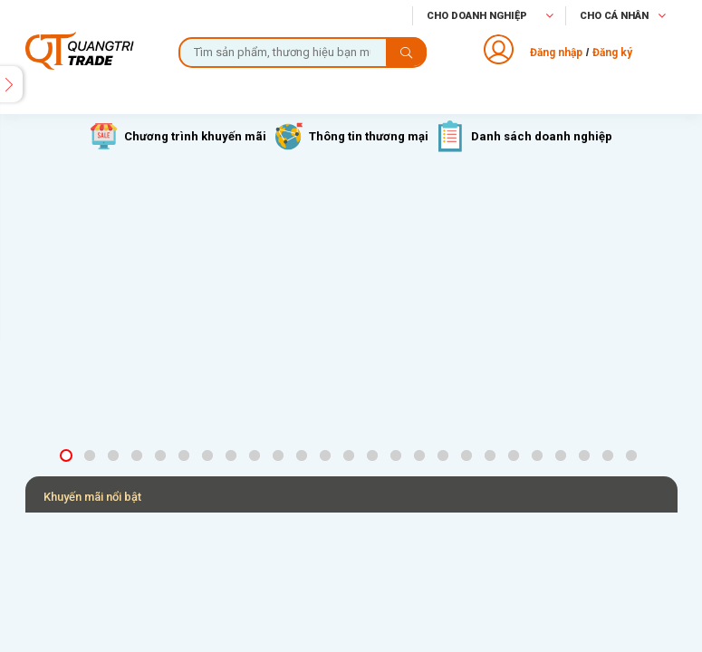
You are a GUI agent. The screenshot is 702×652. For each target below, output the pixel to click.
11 (304, 456)
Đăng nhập (556, 52)
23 (586, 456)
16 (422, 456)
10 (280, 456)
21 (539, 456)
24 (610, 456)
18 (469, 456)
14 (375, 456)
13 (351, 456)
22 (563, 456)
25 (634, 456)
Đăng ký (612, 52)
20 (516, 456)
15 (398, 456)
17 (445, 456)
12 (327, 456)
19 (492, 456)
